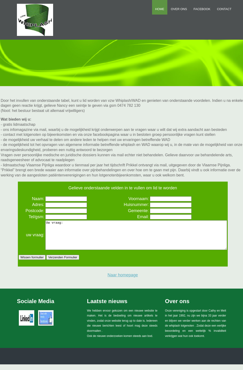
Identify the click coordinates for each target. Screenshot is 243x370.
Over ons (179, 9)
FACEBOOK (202, 9)
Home (159, 9)
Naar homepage (123, 280)
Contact (224, 9)
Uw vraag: (133, 238)
